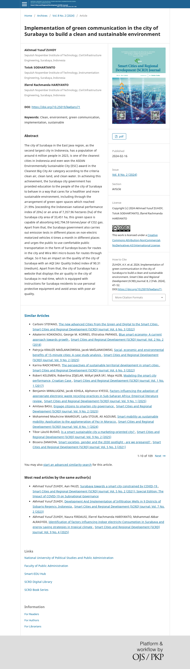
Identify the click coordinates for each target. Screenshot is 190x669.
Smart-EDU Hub (35, 574)
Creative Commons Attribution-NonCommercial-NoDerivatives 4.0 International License (136, 240)
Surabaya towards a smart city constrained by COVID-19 (119, 486)
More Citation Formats (129, 297)
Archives (42, 15)
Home (28, 15)
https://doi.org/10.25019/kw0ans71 (56, 107)
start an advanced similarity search (67, 465)
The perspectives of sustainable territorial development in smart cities (110, 365)
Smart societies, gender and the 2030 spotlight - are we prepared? (104, 442)
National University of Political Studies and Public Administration (68, 558)
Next (158, 456)
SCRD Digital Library (38, 582)
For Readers (31, 614)
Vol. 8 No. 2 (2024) (63, 15)
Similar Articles (36, 315)
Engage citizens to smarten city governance (84, 406)
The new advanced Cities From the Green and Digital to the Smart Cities (108, 324)
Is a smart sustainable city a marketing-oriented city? (98, 432)
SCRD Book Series (36, 590)
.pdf (120, 136)
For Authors (31, 620)
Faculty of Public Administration (46, 566)
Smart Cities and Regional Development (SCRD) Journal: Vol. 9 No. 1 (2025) (95, 401)
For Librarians (32, 626)
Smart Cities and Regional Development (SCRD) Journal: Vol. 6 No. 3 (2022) (84, 329)
